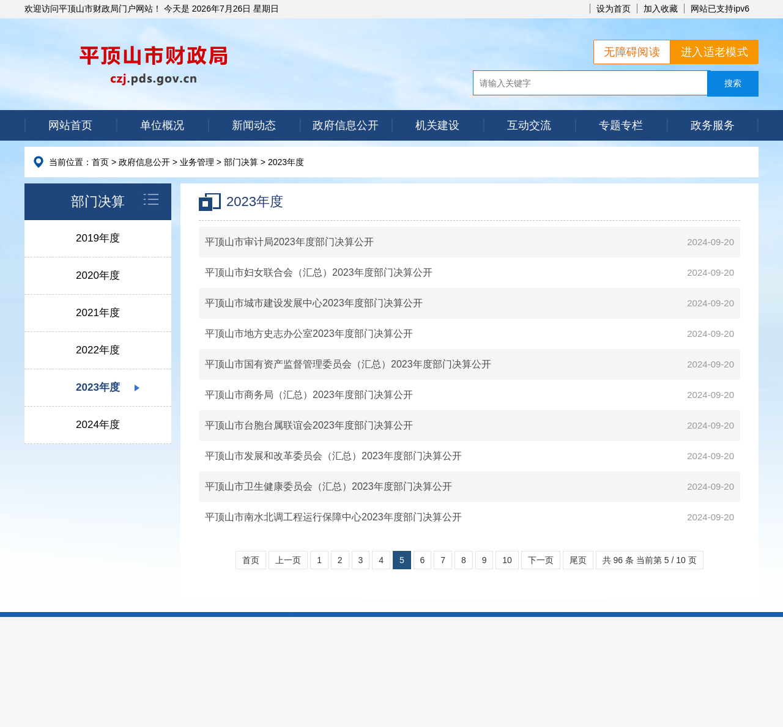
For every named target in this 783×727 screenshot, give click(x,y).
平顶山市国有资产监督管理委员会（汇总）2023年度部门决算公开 (348, 364)
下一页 (541, 560)
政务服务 (713, 125)
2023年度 (286, 162)
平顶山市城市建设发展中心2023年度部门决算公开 (314, 303)
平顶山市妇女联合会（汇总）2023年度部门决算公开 (318, 272)
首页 (100, 162)
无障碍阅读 (632, 52)
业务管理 (197, 162)
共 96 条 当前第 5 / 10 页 (650, 560)
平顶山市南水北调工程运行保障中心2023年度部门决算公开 (333, 517)
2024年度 (98, 424)
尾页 (578, 560)
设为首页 (613, 8)
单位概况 (162, 125)
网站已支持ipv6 (720, 8)
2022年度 (98, 350)
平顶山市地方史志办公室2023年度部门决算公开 (309, 333)
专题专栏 (621, 125)
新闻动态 (254, 125)
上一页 (288, 560)
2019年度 (98, 238)
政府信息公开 (346, 125)
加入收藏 (661, 8)
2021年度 (98, 313)
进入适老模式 (714, 52)
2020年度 (98, 275)
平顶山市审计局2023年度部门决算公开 (289, 242)
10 (507, 560)
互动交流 (529, 125)
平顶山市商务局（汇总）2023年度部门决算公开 (309, 394)
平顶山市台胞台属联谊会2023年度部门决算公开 (309, 425)
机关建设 (437, 125)
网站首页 (70, 125)
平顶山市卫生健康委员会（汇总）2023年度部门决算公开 (328, 486)
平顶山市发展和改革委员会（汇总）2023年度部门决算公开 (333, 456)
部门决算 (241, 162)
